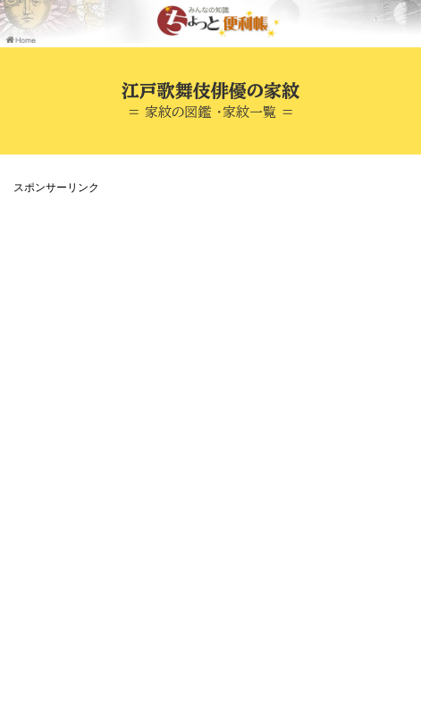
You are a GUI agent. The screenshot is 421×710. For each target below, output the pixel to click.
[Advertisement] (210, 410)
